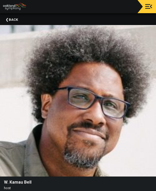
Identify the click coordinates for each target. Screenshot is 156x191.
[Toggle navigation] (148, 6)
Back (13, 20)
